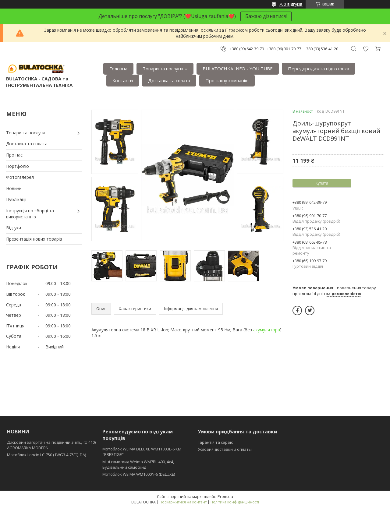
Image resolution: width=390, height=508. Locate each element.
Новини (14, 188)
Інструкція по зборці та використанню (30, 214)
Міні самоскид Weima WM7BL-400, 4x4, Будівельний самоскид (138, 464)
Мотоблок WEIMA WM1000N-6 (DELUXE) (138, 474)
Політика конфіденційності (235, 502)
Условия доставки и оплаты (225, 449)
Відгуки (13, 228)
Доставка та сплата (169, 80)
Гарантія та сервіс (215, 442)
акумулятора (266, 330)
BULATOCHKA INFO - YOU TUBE (238, 68)
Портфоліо (17, 166)
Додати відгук (366, 48)
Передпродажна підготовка (318, 68)
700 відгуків (291, 4)
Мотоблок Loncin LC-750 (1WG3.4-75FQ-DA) (46, 454)
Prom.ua (225, 496)
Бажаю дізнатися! (266, 16)
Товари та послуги (163, 68)
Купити (321, 183)
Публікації (16, 199)
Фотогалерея (20, 177)
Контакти (122, 80)
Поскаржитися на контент (183, 502)
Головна (118, 68)
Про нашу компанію (227, 80)
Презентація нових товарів (34, 239)
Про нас (14, 155)
